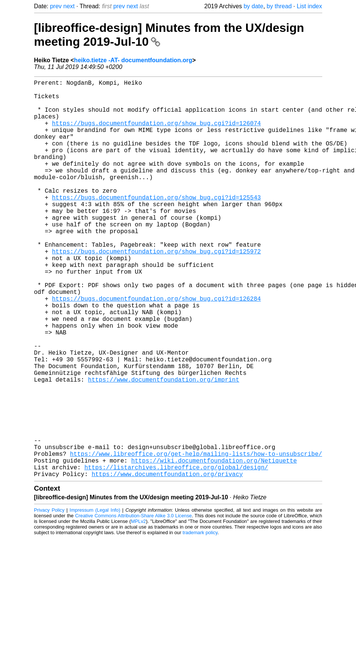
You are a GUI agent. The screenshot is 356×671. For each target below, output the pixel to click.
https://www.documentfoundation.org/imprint (163, 447)
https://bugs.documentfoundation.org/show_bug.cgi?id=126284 (156, 348)
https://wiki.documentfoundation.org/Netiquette (214, 546)
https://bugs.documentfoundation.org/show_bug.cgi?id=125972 (156, 290)
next (69, 6)
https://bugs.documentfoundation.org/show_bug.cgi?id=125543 (156, 224)
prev (56, 6)
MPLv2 (138, 610)
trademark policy (200, 621)
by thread (279, 6)
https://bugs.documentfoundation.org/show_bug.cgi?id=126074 (156, 133)
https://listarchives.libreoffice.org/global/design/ (176, 554)
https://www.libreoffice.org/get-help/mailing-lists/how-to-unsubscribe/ (196, 537)
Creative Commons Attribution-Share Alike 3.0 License (133, 604)
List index (309, 6)
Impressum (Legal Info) (95, 598)
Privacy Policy (49, 598)
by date (253, 6)
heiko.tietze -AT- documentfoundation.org (133, 60)
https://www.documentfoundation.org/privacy (167, 562)
